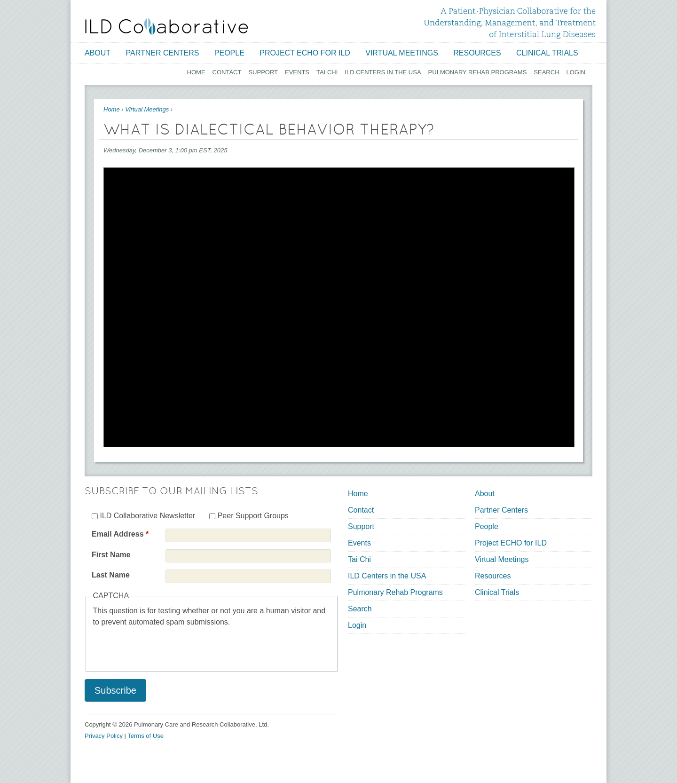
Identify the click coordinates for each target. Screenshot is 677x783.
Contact (227, 72)
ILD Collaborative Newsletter (147, 516)
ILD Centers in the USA (383, 72)
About (97, 53)
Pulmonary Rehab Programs (477, 72)
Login (576, 72)
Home (196, 72)
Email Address (120, 534)
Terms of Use (145, 735)
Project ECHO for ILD (305, 53)
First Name (111, 555)
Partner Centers (162, 53)
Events (297, 72)
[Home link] (167, 26)
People (229, 53)
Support (263, 72)
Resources (477, 53)
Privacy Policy (104, 735)
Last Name (111, 575)
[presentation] (164, 646)
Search (546, 72)
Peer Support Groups (253, 516)
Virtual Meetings (401, 53)
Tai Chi (327, 72)
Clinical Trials (547, 53)
